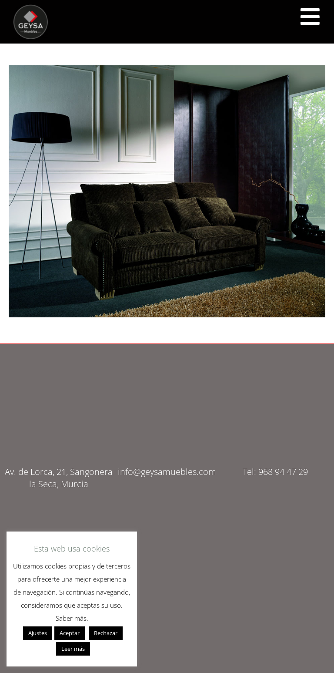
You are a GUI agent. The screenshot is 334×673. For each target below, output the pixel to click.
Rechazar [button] (105, 633)
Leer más (73, 649)
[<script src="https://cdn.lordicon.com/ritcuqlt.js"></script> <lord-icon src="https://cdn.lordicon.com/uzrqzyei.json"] (310, 16)
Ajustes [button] (37, 633)
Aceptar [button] (70, 633)
